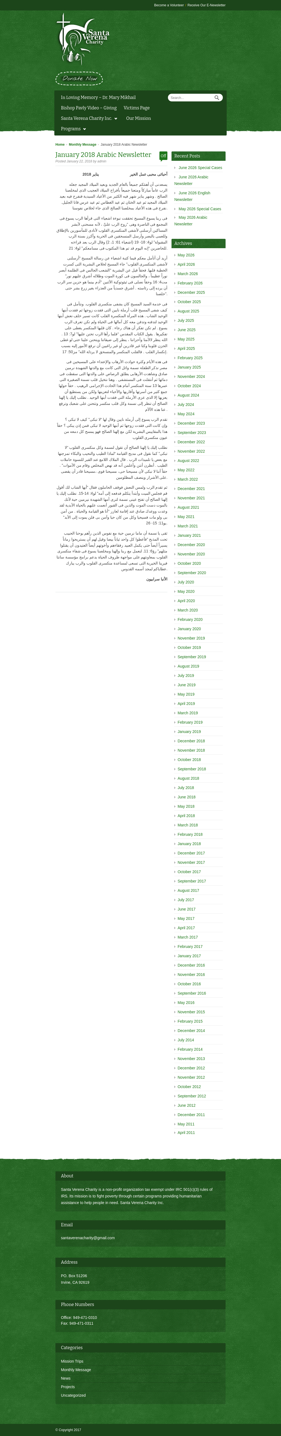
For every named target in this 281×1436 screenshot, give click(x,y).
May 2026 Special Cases (200, 209)
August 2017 (188, 890)
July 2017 (186, 900)
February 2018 (190, 834)
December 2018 (191, 741)
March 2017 (188, 937)
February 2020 (190, 619)
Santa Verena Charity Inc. (87, 119)
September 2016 (192, 993)
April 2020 (186, 601)
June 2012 (186, 1105)
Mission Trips (72, 1361)
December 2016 (191, 965)
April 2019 (186, 703)
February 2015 (190, 1021)
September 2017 (192, 881)
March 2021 (188, 526)
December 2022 (191, 442)
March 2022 (188, 479)
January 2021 (189, 535)
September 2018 (192, 769)
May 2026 (186, 255)
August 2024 (188, 395)
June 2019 (186, 685)
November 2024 (191, 376)
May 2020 (186, 591)
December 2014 (191, 1030)
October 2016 (189, 984)
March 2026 (188, 274)
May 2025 (186, 339)
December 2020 (191, 545)
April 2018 (186, 816)
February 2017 (190, 946)
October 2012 (189, 1086)
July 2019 (186, 675)
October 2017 (189, 872)
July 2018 (186, 787)
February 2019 (190, 722)
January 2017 (189, 956)
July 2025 (186, 320)
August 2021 (188, 507)
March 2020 (188, 610)
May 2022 (186, 470)
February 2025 (190, 358)
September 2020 (192, 573)
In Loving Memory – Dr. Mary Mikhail (98, 97)
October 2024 (189, 386)
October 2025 (189, 302)
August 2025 (188, 311)
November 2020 (191, 554)
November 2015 (191, 1012)
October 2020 (189, 563)
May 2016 (186, 1002)
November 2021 (191, 498)
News (66, 1378)
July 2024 (186, 404)
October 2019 (189, 647)
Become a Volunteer (169, 5)
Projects (68, 1387)
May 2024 (186, 414)
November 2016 (191, 974)
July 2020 (186, 582)
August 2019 (188, 666)
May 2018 (186, 806)
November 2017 (191, 862)
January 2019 (189, 731)
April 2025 (186, 348)
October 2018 (189, 759)
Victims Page (136, 107)
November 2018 (191, 750)
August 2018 (188, 778)
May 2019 (186, 694)
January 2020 (189, 629)
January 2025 (189, 367)
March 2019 (188, 713)
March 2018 (188, 825)
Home (59, 144)
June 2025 (186, 330)
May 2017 (186, 918)
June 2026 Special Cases (200, 167)
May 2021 (186, 516)
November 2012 (191, 1077)
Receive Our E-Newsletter (206, 5)
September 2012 (192, 1096)
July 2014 (186, 1040)
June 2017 (186, 909)
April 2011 (186, 1132)
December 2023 (191, 423)
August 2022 (188, 460)
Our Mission (138, 118)
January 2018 (189, 844)
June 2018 (186, 797)
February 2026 (190, 283)
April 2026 (186, 264)
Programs (72, 129)
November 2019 (191, 638)
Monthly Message (82, 144)
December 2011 (191, 1115)
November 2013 (191, 1058)
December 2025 (191, 292)
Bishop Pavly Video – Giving (89, 107)
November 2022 (191, 451)
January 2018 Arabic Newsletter (103, 155)
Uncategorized (73, 1395)
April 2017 (186, 928)
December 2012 (191, 1068)
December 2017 (191, 853)
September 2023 (192, 432)
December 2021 (191, 488)
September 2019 (192, 657)
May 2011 (186, 1124)
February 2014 (190, 1049)
